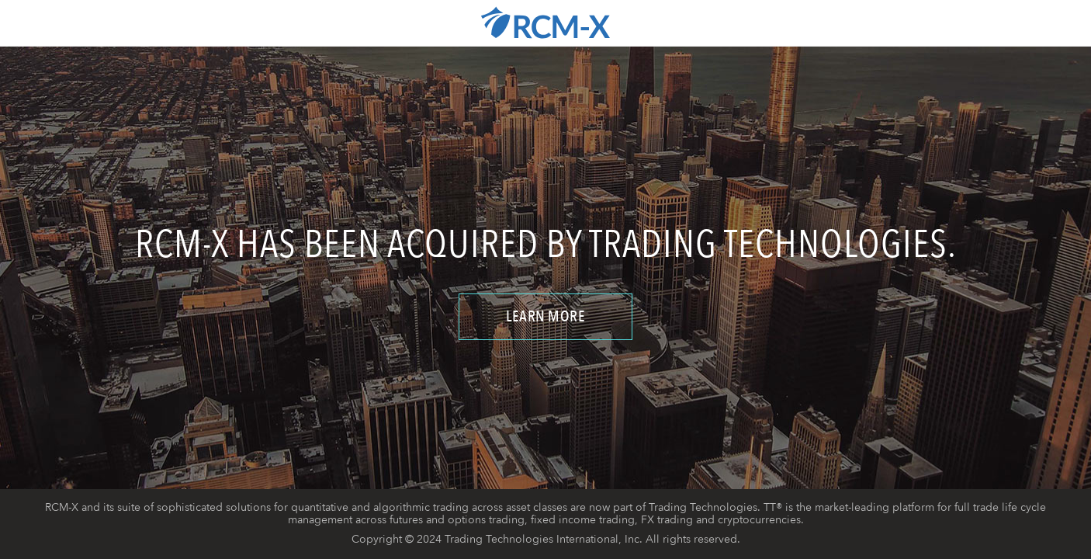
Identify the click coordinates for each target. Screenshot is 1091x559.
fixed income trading (583, 519)
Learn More (545, 316)
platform (913, 507)
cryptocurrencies (759, 519)
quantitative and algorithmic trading (380, 507)
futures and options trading (457, 519)
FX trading (667, 519)
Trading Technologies (703, 507)
